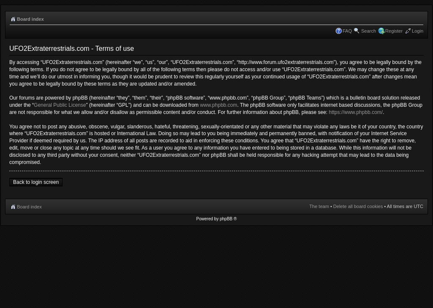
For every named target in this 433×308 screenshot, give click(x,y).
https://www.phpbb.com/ (356, 112)
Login (417, 30)
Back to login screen (36, 182)
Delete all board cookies (358, 206)
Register (394, 30)
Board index (30, 19)
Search (368, 30)
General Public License (60, 105)
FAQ (347, 30)
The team (319, 206)
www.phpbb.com (218, 105)
